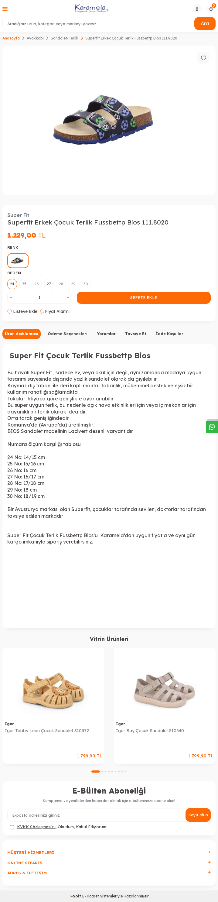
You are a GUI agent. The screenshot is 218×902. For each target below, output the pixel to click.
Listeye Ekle (22, 311)
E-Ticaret (90, 896)
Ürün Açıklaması (21, 333)
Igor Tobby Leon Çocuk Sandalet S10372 (47, 730)
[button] (95, 771)
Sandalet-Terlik (64, 38)
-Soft (75, 896)
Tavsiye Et (135, 333)
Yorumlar (106, 333)
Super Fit (18, 215)
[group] (109, 120)
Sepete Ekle (143, 297)
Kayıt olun (198, 814)
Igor (9, 724)
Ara (205, 23)
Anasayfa (11, 38)
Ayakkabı (35, 38)
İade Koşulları (170, 333)
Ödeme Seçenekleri (67, 333)
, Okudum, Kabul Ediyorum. (58, 826)
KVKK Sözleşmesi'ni (36, 826)
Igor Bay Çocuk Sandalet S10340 (150, 730)
